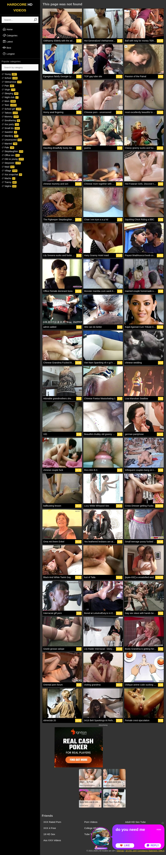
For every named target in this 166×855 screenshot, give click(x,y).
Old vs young (13, 159)
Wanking (10, 136)
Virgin (8, 89)
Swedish (9, 132)
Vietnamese (12, 82)
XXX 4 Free (49, 828)
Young (9, 74)
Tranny (9, 182)
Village (9, 170)
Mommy (10, 116)
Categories (10, 35)
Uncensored (12, 139)
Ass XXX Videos (52, 840)
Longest (8, 53)
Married (9, 143)
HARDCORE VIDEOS (19, 7)
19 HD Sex (49, 834)
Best (6, 47)
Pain (8, 85)
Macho (8, 178)
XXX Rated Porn (52, 822)
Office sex (11, 155)
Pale (8, 147)
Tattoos (10, 112)
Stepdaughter (12, 151)
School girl (11, 109)
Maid (8, 166)
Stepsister (11, 163)
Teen (9, 105)
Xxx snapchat (12, 174)
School (10, 78)
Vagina (9, 186)
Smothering (11, 120)
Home (7, 29)
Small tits (11, 128)
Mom (9, 101)
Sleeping (10, 93)
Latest (7, 41)
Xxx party (10, 124)
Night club (10, 97)
